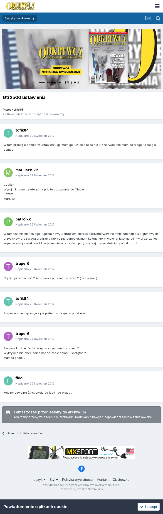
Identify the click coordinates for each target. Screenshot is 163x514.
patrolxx (23, 219)
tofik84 (17, 109)
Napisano (34, 135)
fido (18, 378)
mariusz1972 (26, 170)
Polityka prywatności (77, 479)
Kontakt (103, 479)
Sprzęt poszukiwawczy (48, 114)
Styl (54, 479)
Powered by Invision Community (81, 489)
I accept (148, 507)
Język (39, 479)
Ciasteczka (121, 479)
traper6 (22, 263)
